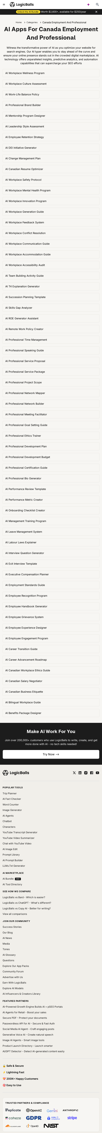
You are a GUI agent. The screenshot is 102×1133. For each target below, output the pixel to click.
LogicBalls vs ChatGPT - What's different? (27, 902)
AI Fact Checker (12, 798)
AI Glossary (9, 954)
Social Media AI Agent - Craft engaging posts (28, 1029)
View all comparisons (15, 913)
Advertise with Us (13, 977)
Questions (8, 960)
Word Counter (11, 804)
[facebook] (92, 773)
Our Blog (8, 932)
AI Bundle (12, 878)
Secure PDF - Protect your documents (25, 1017)
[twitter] (74, 773)
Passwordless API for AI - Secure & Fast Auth (29, 1023)
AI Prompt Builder (13, 860)
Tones (6, 949)
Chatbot (7, 821)
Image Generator (12, 810)
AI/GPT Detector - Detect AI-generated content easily (33, 1051)
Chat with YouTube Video (17, 843)
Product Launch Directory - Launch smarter (28, 1045)
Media (6, 943)
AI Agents (8, 815)
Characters (9, 826)
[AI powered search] (88, 4)
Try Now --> (51, 754)
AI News (7, 938)
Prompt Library (11, 854)
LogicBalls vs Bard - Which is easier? (24, 897)
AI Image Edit (10, 849)
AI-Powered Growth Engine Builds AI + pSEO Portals (33, 1006)
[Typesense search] (97, 4)
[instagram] (86, 773)
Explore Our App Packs (16, 966)
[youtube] (97, 773)
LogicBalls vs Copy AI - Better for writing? (27, 908)
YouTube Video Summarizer (18, 838)
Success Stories (12, 926)
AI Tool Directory (12, 884)
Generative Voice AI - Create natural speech (28, 1034)
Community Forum (13, 971)
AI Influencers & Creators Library (21, 993)
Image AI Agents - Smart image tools (23, 1040)
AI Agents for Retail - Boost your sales (24, 1012)
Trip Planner (10, 793)
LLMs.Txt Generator (14, 865)
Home (19, 22)
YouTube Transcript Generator (20, 832)
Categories (32, 22)
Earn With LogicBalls (14, 982)
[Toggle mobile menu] (4, 4)
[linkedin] (80, 773)
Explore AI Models (13, 988)
